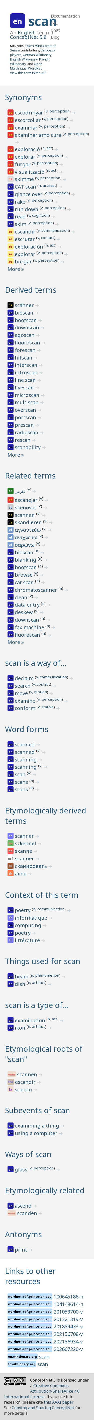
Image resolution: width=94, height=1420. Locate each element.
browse (24, 574)
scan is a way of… (35, 663)
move (22, 693)
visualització (30, 171)
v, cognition (38, 215)
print (21, 1249)
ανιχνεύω (27, 537)
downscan (27, 327)
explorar (26, 156)
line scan (26, 380)
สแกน (21, 874)
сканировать (31, 866)
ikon (21, 1027)
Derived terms (30, 290)
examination (30, 1020)
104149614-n (68, 1304)
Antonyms (23, 1234)
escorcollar (28, 120)
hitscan (24, 357)
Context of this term (41, 895)
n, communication (48, 908)
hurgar (24, 261)
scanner (25, 305)
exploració (28, 149)
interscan (27, 365)
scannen (25, 515)
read (21, 216)
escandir (26, 231)
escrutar (25, 239)
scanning (26, 759)
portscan (26, 417)
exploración (29, 246)
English (27, 32)
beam (22, 976)
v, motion (38, 691)
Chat (55, 30)
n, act (47, 147)
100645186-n (68, 1296)
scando (24, 1089)
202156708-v (68, 1334)
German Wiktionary (37, 54)
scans (22, 782)
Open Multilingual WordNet (26, 66)
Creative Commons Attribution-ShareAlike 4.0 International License (41, 1391)
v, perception (57, 110)
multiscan (27, 402)
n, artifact (47, 185)
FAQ (54, 23)
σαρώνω (25, 545)
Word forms (26, 729)
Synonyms (23, 97)
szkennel (26, 843)
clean (22, 597)
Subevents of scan (37, 1110)
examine (26, 700)
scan (42, 21)
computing (29, 925)
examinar (27, 127)
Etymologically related (44, 1190)
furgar (23, 164)
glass (22, 1169)
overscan (26, 409)
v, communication (53, 230)
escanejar (27, 500)
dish (21, 984)
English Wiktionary (24, 59)
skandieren (29, 522)
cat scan (25, 582)
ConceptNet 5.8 (28, 37)
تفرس (20, 492)
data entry (28, 604)
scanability (28, 447)
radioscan (27, 432)
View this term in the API (28, 73)
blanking (26, 559)
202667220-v (68, 1349)
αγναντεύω (28, 529)
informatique (31, 917)
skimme (25, 179)
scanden (27, 1213)
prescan (25, 425)
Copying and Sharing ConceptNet (43, 1407)
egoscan (25, 335)
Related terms (30, 475)
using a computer (37, 1133)
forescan (26, 350)
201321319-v (68, 1319)
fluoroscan (28, 342)
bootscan (26, 320)
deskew (24, 612)
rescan (23, 440)
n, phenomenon (45, 975)
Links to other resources (30, 1276)
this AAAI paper (58, 1402)
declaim (25, 678)
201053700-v (68, 1311)
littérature (28, 940)
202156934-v (68, 1341)
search (23, 685)
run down (27, 209)
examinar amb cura (39, 135)
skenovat (26, 507)
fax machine (30, 627)
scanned (25, 744)
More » (16, 269)
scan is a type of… (36, 1005)
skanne (24, 851)
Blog (55, 37)
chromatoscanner (36, 589)
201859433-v (68, 1326)
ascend (24, 1205)
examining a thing (37, 1125)
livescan (25, 387)
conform (26, 708)
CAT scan (26, 186)
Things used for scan (42, 961)
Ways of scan (28, 1154)
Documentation (65, 16)
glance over (29, 194)
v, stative (46, 706)
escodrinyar (29, 112)
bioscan (25, 312)
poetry (23, 910)
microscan (28, 395)
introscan (27, 372)
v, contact (45, 237)
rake (21, 201)
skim (21, 224)
